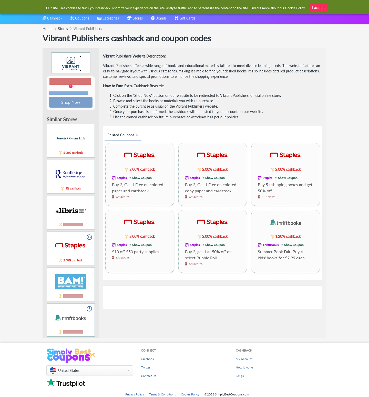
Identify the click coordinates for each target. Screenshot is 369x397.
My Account (244, 359)
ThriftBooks (271, 245)
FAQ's (240, 376)
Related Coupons (123, 135)
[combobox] (176, 7)
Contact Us (148, 376)
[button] (70, 87)
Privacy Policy (134, 395)
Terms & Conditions (162, 395)
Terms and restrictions (68, 93)
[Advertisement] (212, 297)
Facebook (147, 359)
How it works (244, 368)
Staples (122, 178)
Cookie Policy (190, 395)
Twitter (145, 368)
